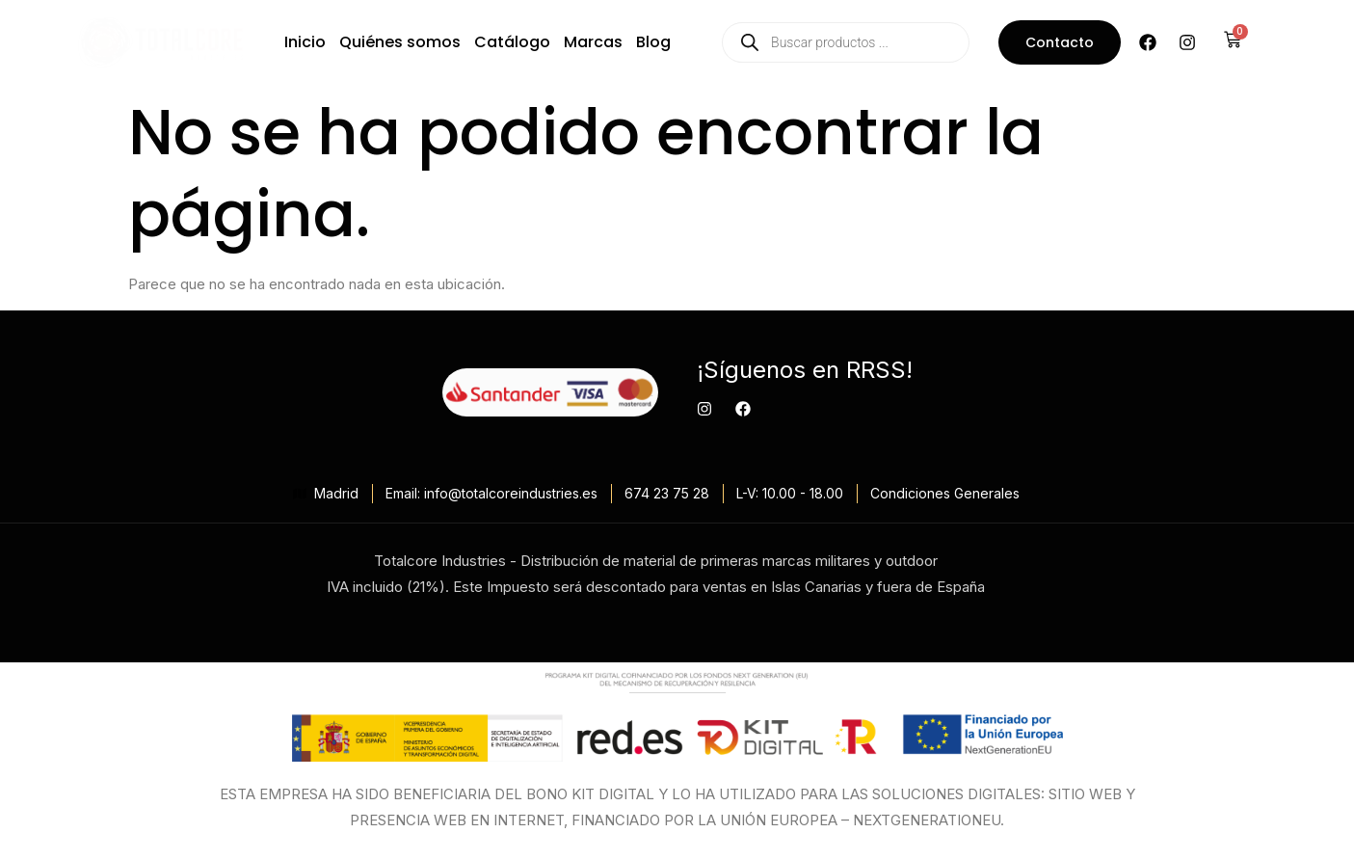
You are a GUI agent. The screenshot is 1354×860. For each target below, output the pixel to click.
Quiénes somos (400, 42)
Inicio (305, 42)
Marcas (593, 42)
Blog (653, 42)
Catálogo (512, 42)
